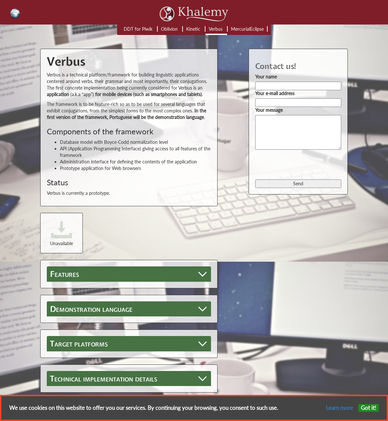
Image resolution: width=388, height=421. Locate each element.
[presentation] (305, 164)
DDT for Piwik (138, 29)
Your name (266, 76)
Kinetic (193, 29)
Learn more (339, 407)
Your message (269, 110)
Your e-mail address (274, 93)
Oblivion (169, 29)
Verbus (215, 29)
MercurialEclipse (247, 29)
